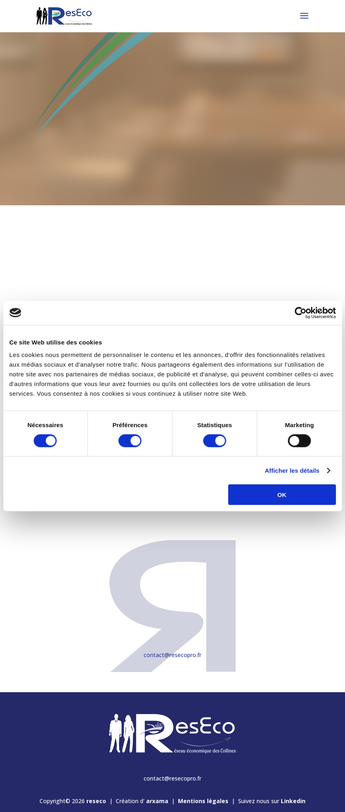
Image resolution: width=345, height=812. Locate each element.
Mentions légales (203, 801)
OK (281, 494)
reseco (96, 801)
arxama (157, 801)
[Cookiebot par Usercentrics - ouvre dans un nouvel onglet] (300, 313)
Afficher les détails (292, 470)
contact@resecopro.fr (172, 655)
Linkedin (293, 801)
